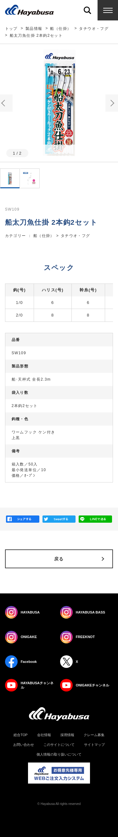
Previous (6, 103)
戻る (59, 558)
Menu (108, 10)
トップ (11, 28)
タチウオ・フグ (94, 28)
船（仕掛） (60, 28)
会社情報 (44, 735)
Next (111, 103)
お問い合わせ (23, 744)
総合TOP (20, 735)
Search (87, 10)
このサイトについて (59, 744)
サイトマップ (94, 744)
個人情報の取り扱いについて (59, 754)
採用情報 (67, 735)
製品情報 (33, 28)
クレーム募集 (94, 735)
